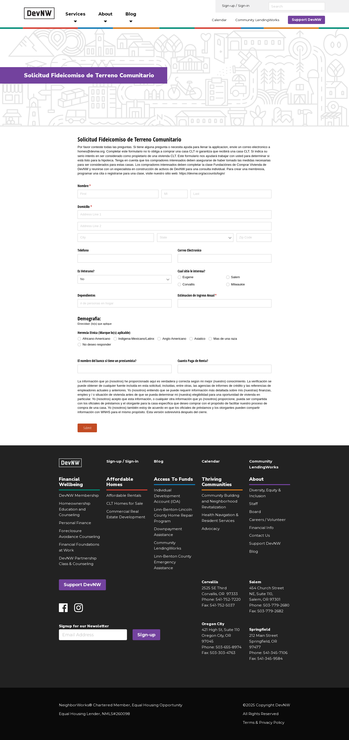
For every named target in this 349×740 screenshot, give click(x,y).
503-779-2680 (276, 605)
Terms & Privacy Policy (263, 722)
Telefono (83, 250)
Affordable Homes (119, 482)
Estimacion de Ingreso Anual (203, 295)
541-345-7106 (275, 652)
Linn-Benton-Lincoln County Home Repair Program (173, 515)
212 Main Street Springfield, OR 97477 (263, 641)
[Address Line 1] (174, 214)
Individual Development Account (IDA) (167, 496)
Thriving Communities (217, 482)
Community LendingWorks (257, 20)
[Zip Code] (254, 237)
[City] (116, 237)
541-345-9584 (270, 658)
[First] (118, 194)
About (256, 479)
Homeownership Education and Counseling (74, 509)
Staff (253, 503)
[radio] (200, 277)
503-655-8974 (228, 647)
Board (255, 511)
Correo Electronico (189, 250)
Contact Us (259, 535)
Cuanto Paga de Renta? (193, 360)
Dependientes (86, 295)
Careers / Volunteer (267, 519)
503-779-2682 (270, 611)
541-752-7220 (228, 599)
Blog (158, 461)
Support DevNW (306, 20)
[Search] (297, 6)
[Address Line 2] (174, 226)
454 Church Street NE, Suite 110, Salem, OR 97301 (266, 594)
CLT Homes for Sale (124, 503)
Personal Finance (75, 522)
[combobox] (195, 237)
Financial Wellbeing (71, 482)
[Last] (230, 194)
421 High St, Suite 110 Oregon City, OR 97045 (221, 635)
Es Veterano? (86, 271)
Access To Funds (173, 479)
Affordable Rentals (123, 495)
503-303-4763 (222, 652)
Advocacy (211, 528)
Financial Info (261, 527)
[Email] (93, 634)
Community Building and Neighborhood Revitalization (220, 501)
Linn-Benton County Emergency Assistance (172, 562)
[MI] (174, 194)
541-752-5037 (222, 605)
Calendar (219, 20)
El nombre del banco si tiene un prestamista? (107, 360)
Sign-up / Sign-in (235, 6)
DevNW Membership (79, 495)
